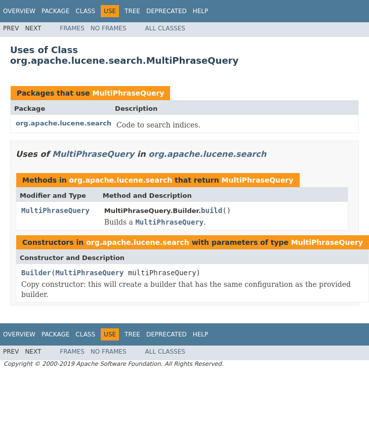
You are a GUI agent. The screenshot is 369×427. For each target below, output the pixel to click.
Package (55, 11)
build (211, 210)
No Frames (109, 28)
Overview (19, 11)
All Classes (165, 28)
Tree (132, 11)
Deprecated (166, 11)
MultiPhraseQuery (128, 93)
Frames (72, 28)
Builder (36, 273)
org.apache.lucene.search (63, 123)
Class (85, 11)
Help (201, 11)
